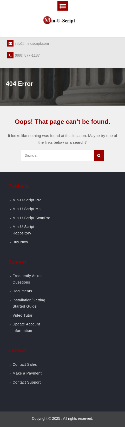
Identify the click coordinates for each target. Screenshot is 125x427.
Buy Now (20, 242)
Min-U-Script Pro (26, 200)
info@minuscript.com (28, 43)
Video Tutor (22, 315)
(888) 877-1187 (23, 55)
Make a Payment (27, 373)
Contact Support (26, 382)
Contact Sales (24, 364)
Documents (22, 291)
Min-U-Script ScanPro (31, 218)
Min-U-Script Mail (27, 209)
